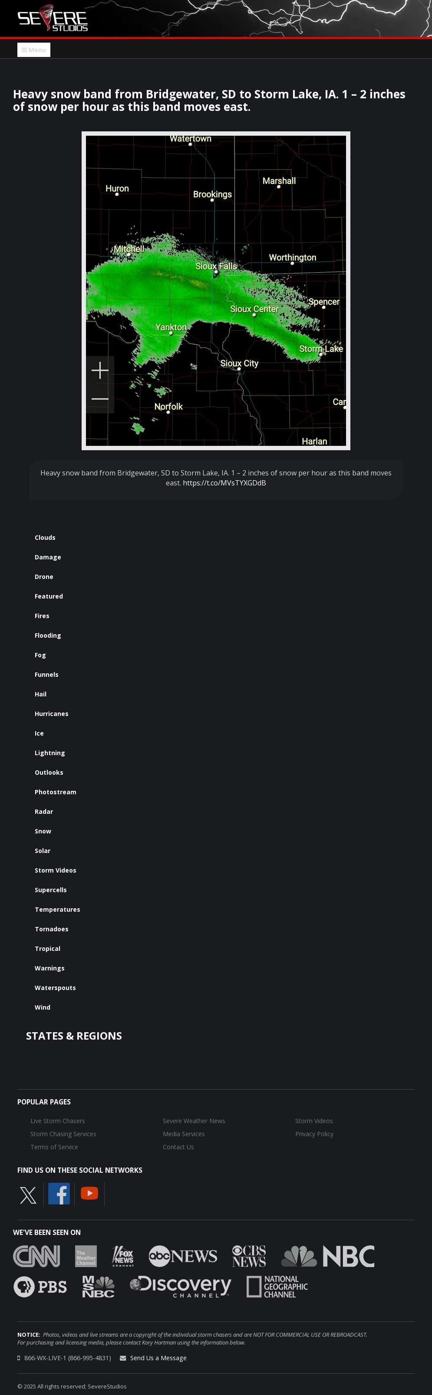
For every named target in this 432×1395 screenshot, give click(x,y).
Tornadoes (52, 929)
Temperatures (57, 909)
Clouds (45, 537)
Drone (44, 576)
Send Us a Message (158, 1358)
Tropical (47, 948)
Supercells (51, 890)
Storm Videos (55, 870)
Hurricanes (52, 713)
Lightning (50, 753)
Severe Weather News (194, 1121)
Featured (49, 596)
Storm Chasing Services (63, 1134)
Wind (42, 1007)
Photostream (55, 792)
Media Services (184, 1134)
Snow (43, 831)
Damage (48, 557)
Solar (42, 850)
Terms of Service (54, 1147)
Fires (42, 616)
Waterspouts (55, 988)
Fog (40, 655)
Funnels (47, 674)
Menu (34, 50)
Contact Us (178, 1147)
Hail (40, 694)
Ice (39, 733)
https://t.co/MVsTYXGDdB (224, 483)
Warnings (50, 968)
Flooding (48, 635)
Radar (44, 811)
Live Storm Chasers (57, 1121)
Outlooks (49, 772)
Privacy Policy (314, 1134)
